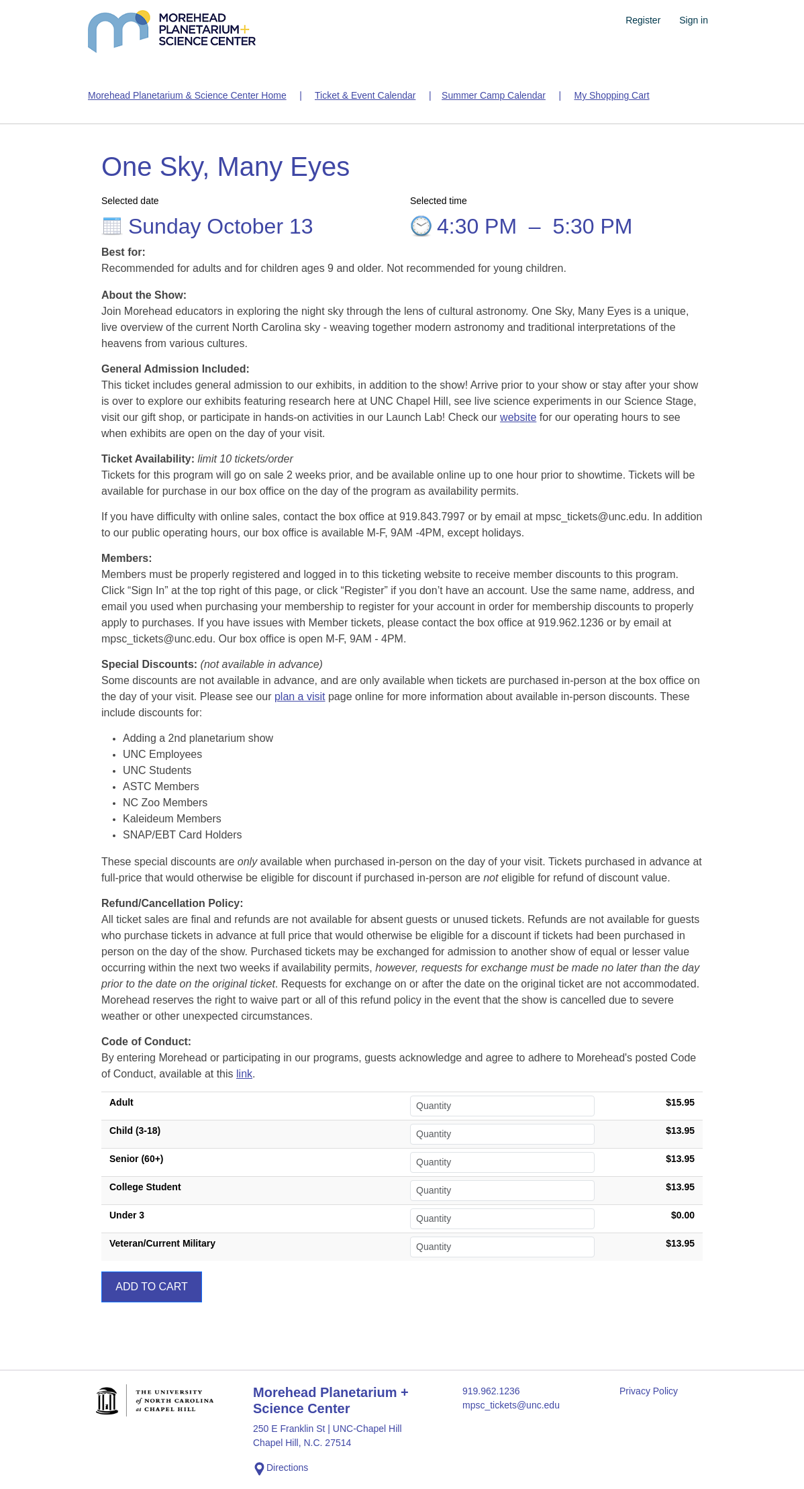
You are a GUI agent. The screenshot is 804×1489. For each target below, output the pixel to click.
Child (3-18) (134, 1130)
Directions (280, 1469)
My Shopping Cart (611, 95)
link (244, 1073)
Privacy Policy (648, 1391)
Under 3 (126, 1215)
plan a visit (299, 696)
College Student (145, 1187)
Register (642, 20)
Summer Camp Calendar (494, 95)
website (518, 417)
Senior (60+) (136, 1158)
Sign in (693, 20)
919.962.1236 (491, 1391)
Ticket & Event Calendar (365, 95)
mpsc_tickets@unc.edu (511, 1405)
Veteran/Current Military (162, 1243)
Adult (121, 1102)
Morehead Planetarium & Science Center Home (187, 95)
